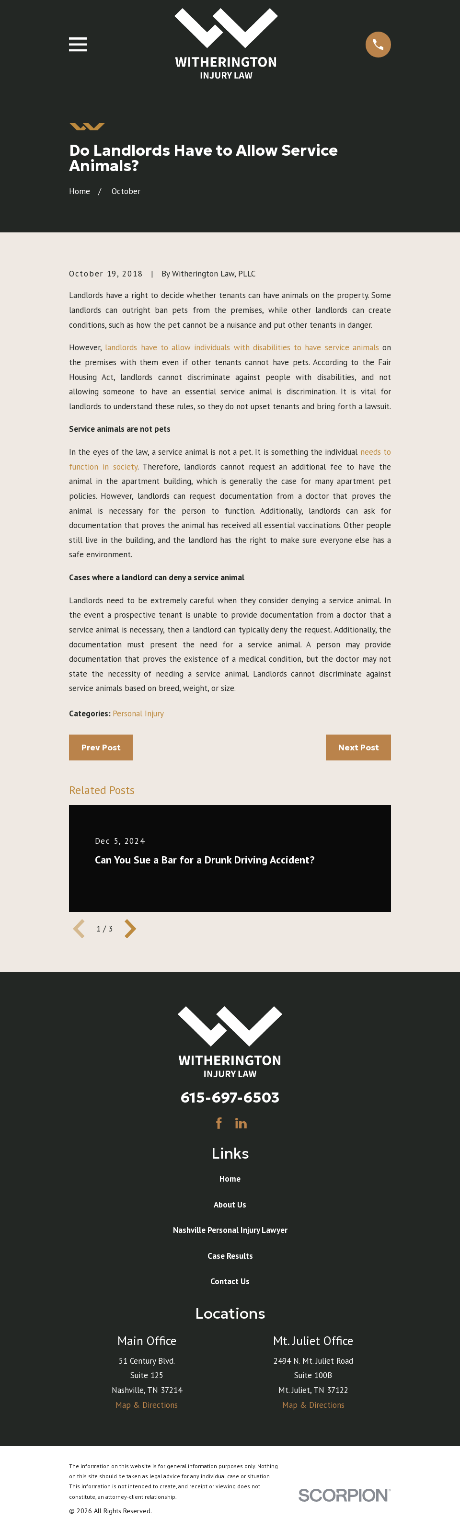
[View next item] (130, 928)
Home (230, 1178)
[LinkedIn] (241, 1123)
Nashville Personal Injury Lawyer (230, 1230)
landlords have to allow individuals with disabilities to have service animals (242, 347)
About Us (230, 1204)
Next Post (358, 747)
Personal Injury (138, 713)
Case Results (230, 1256)
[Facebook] (219, 1123)
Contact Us (230, 1281)
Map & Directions (146, 1405)
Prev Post (101, 747)
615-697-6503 (230, 1097)
